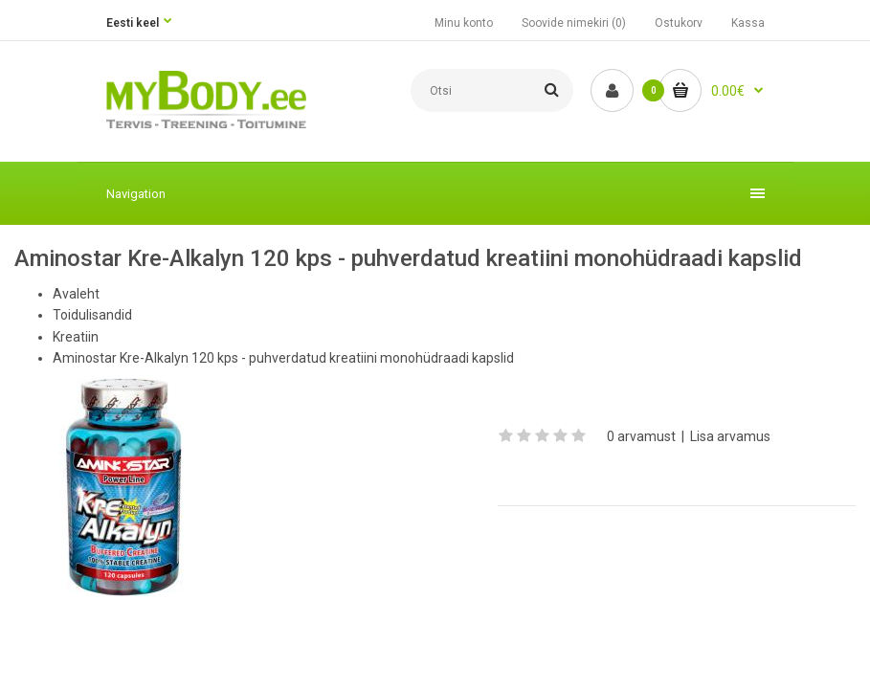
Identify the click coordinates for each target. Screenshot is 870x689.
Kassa (748, 23)
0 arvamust (641, 436)
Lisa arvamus (730, 436)
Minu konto (464, 23)
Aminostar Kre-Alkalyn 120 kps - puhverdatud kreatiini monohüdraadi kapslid (283, 358)
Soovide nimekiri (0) (574, 23)
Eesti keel (132, 23)
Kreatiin (76, 336)
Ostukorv (679, 23)
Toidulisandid (92, 314)
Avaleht (76, 293)
